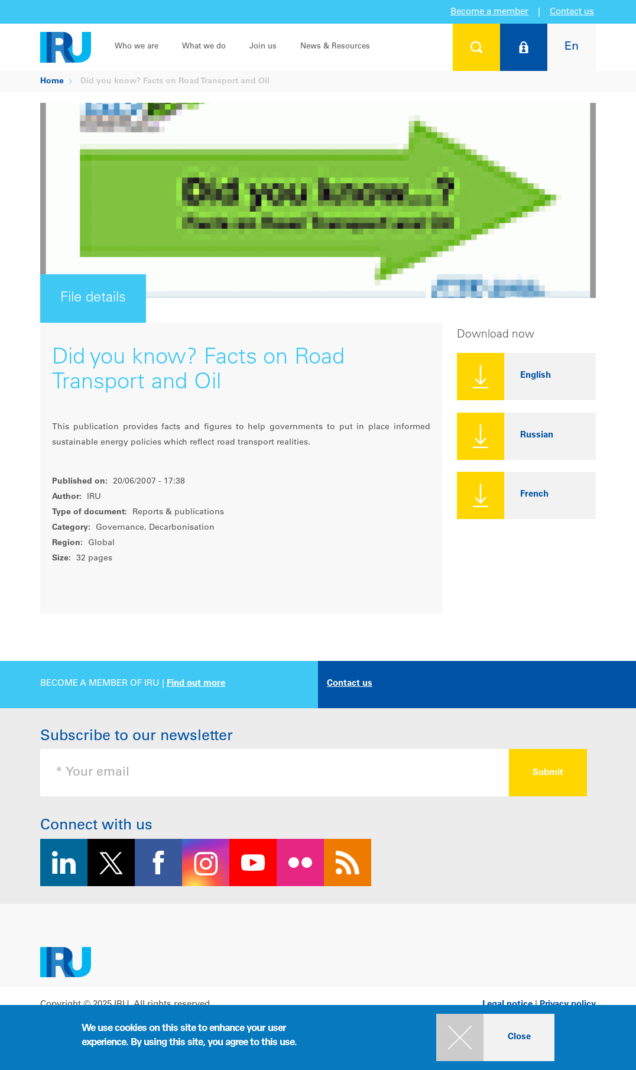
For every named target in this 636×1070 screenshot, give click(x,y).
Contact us (572, 12)
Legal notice (507, 1004)
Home (52, 81)
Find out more (196, 683)
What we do (204, 47)
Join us (263, 47)
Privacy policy (568, 1004)
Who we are (136, 47)
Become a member (489, 12)
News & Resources (335, 47)
